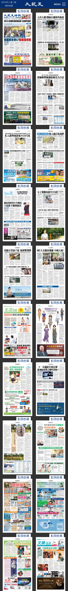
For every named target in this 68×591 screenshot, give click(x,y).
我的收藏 (9, 6)
